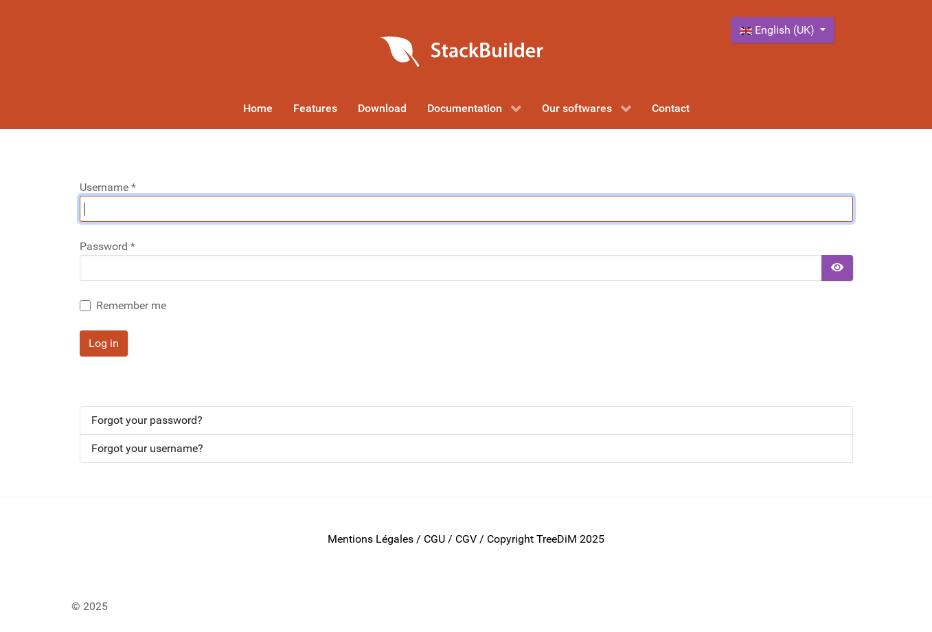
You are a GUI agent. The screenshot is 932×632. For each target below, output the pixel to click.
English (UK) (778, 29)
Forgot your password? (147, 420)
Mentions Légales (370, 538)
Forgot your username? (147, 448)
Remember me (131, 305)
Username (108, 187)
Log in (104, 343)
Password (107, 246)
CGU (434, 538)
